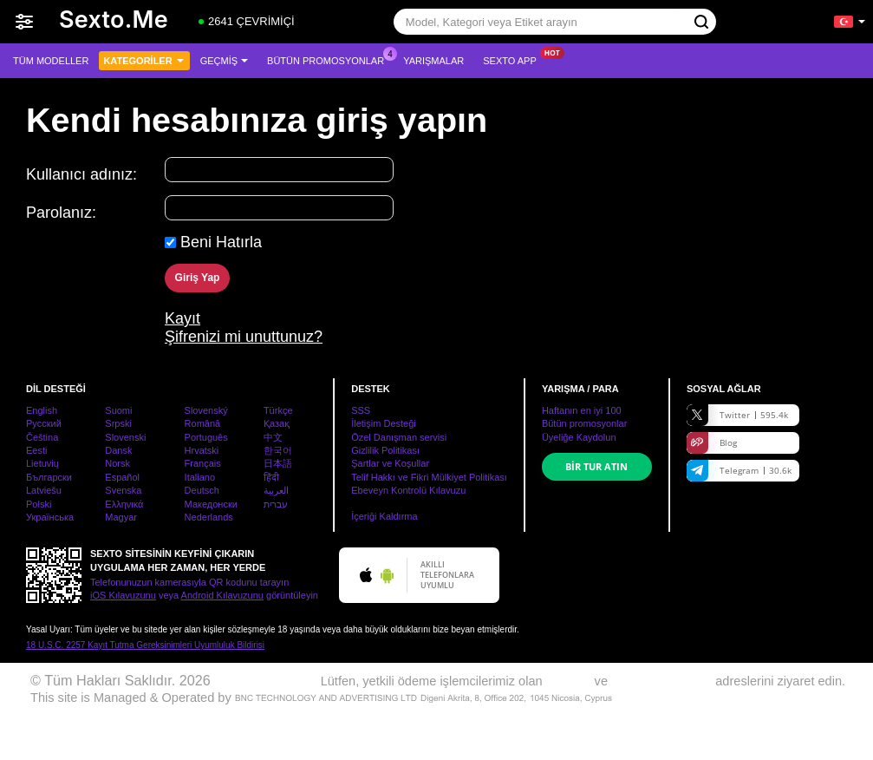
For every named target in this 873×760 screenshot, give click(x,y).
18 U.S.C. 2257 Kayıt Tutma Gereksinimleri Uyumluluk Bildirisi (145, 645)
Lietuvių (42, 463)
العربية (276, 490)
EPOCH (568, 681)
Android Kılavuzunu (222, 595)
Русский (44, 423)
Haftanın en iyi (582, 410)
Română (203, 423)
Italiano (200, 477)
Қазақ (277, 423)
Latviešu (44, 490)
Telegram (739, 471)
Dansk (118, 450)
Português (206, 437)
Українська (50, 517)
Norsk (117, 463)
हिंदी (271, 477)
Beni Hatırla (221, 242)
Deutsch (202, 490)
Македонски (211, 504)
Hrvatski (202, 450)
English (41, 410)
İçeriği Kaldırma (384, 516)
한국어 (278, 450)
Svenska (123, 490)
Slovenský (206, 410)
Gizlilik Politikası (385, 450)
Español (122, 477)
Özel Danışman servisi (398, 437)
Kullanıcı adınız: (81, 174)
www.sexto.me (259, 680)
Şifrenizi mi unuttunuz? (243, 336)
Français (203, 463)
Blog (712, 443)
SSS (360, 410)
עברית (276, 504)
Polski (38, 504)
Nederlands (209, 517)
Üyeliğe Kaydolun (579, 437)
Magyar (121, 517)
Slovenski (125, 437)
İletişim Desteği (383, 423)
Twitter (737, 415)
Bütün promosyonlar (330, 58)
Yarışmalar (433, 61)
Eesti (36, 450)
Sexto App (514, 58)
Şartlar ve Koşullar (390, 463)
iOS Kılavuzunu (123, 595)
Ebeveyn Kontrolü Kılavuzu (408, 490)
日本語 (278, 463)
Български (49, 477)
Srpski (118, 423)
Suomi (118, 410)
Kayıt (182, 318)
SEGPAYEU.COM (661, 681)
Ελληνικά (124, 504)
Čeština (42, 437)
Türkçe (278, 410)
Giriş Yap (197, 278)
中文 (273, 437)
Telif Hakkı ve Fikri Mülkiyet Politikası (429, 477)
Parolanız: (61, 212)
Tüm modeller (50, 61)
